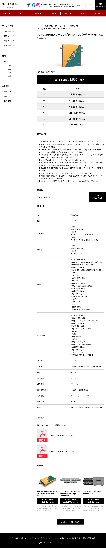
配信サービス (9, 45)
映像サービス (9, 31)
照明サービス (9, 40)
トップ (39, 26)
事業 (5, 96)
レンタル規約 (60, 538)
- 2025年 (8, 72)
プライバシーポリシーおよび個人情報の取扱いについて (32, 538)
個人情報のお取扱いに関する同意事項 (81, 538)
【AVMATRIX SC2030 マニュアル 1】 (63, 435)
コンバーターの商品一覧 (69, 26)
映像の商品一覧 (51, 26)
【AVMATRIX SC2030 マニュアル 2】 (63, 451)
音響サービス (9, 36)
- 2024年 (8, 69)
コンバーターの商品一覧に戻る (70, 522)
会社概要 (7, 91)
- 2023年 (8, 65)
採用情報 (7, 101)
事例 (5, 61)
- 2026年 (8, 76)
